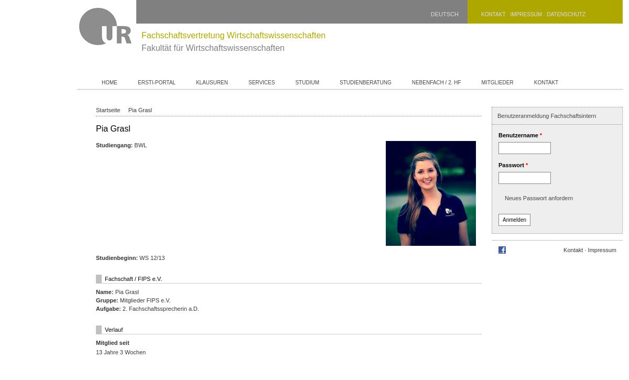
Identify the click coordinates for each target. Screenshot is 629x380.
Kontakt (493, 14)
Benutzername (520, 135)
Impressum (527, 14)
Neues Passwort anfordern (539, 198)
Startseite (108, 110)
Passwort (513, 165)
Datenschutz (566, 14)
